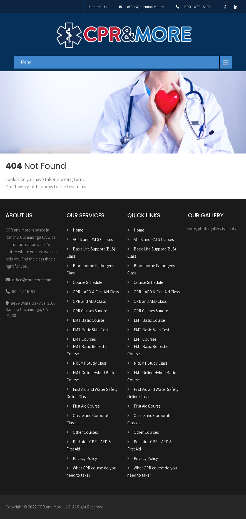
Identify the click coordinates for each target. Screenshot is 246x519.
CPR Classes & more (90, 310)
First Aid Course (86, 406)
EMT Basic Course (88, 320)
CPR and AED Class (89, 301)
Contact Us (97, 6)
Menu (26, 62)
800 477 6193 (23, 291)
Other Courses (85, 432)
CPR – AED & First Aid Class (96, 291)
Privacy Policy (85, 458)
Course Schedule (87, 282)
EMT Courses (84, 339)
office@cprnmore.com (145, 6)
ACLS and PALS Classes (93, 239)
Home (78, 230)
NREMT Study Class (89, 363)
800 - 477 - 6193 (197, 6)
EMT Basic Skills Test (90, 329)
